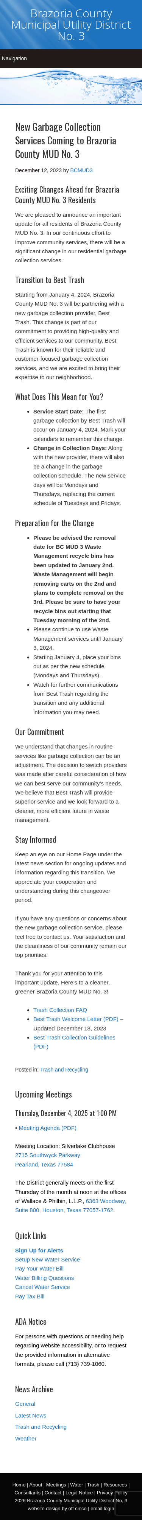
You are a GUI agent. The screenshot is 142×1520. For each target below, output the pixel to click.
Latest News (31, 1415)
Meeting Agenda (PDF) (47, 1128)
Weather (25, 1438)
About (35, 1485)
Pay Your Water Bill (39, 1268)
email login (102, 1508)
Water (76, 1485)
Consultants (27, 1493)
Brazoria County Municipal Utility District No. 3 (71, 24)
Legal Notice (79, 1493)
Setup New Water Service (47, 1259)
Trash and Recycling (64, 1070)
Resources (115, 1485)
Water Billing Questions (44, 1278)
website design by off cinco (57, 1508)
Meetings (56, 1485)
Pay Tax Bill (29, 1296)
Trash (93, 1485)
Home (19, 1485)
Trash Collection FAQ (60, 1010)
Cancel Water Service (42, 1287)
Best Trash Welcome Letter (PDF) (76, 1019)
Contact (53, 1493)
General (25, 1404)
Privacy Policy (112, 1493)
